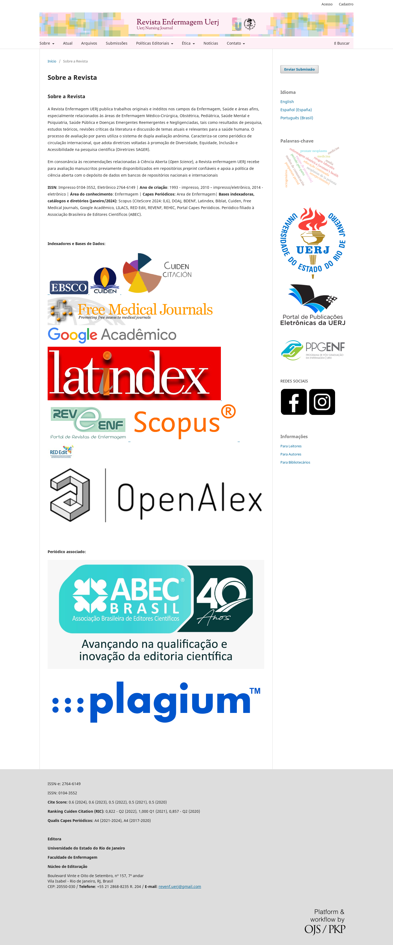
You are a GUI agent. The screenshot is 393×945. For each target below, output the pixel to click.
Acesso (327, 4)
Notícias (211, 43)
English (287, 101)
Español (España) (296, 109)
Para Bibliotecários (295, 462)
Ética (187, 43)
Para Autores (290, 454)
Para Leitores (291, 446)
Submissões (116, 43)
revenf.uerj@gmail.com (180, 886)
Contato (234, 43)
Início (52, 61)
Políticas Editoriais (153, 43)
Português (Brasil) (296, 117)
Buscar (342, 43)
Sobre (45, 43)
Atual (68, 43)
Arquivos (89, 43)
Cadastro (346, 4)
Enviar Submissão (299, 69)
